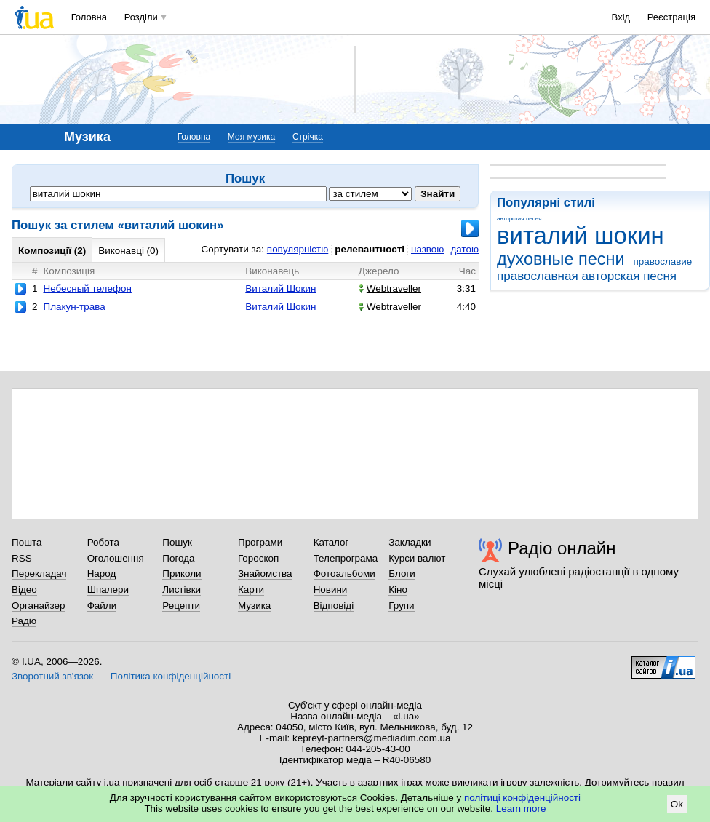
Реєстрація (671, 17)
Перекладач (39, 573)
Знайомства (265, 573)
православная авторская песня (587, 276)
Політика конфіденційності (171, 676)
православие (662, 261)
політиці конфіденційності (522, 797)
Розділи (141, 17)
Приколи (181, 573)
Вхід (621, 17)
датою (464, 249)
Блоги (401, 573)
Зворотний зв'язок (52, 676)
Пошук (177, 542)
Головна (89, 17)
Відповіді (334, 605)
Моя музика (251, 137)
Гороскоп (258, 558)
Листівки (181, 589)
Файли (102, 605)
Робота (103, 542)
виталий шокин (580, 235)
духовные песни (561, 259)
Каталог (331, 542)
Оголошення (115, 558)
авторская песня (519, 218)
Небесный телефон (87, 288)
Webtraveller (390, 288)
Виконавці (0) (128, 250)
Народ (101, 573)
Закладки (409, 542)
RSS (22, 558)
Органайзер (38, 605)
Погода (178, 558)
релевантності (369, 249)
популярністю (297, 249)
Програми (260, 542)
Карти (251, 589)
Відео (24, 589)
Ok (677, 804)
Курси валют (416, 558)
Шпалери (108, 589)
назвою (427, 249)
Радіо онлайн (562, 548)
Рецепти (181, 605)
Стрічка (307, 137)
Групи (401, 605)
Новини (331, 589)
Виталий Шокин (280, 288)
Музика (254, 605)
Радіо (24, 620)
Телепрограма (346, 558)
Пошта (26, 542)
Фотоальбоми (344, 573)
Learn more (521, 808)
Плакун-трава (74, 306)
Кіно (397, 589)
